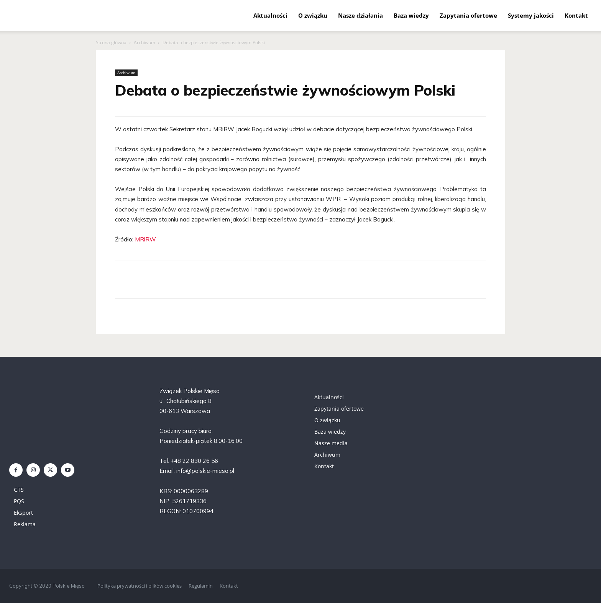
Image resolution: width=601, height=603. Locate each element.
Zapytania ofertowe (468, 15)
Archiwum (144, 42)
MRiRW (145, 239)
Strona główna (111, 42)
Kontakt (576, 15)
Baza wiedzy (411, 15)
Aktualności (270, 15)
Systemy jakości (531, 15)
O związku (312, 15)
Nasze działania (360, 15)
